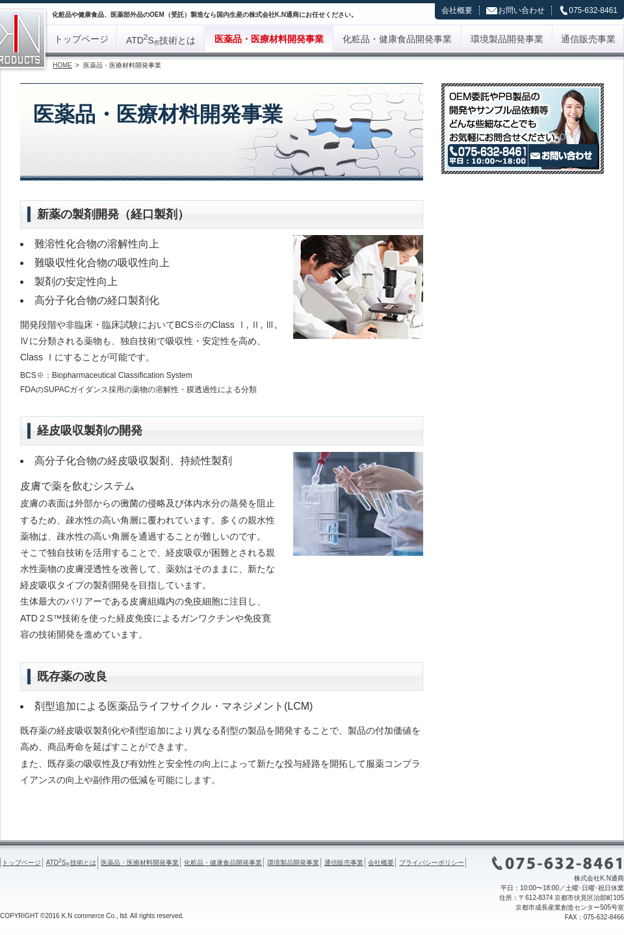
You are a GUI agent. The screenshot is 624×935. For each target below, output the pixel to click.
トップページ (81, 39)
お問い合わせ (521, 10)
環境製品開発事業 (507, 39)
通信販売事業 (588, 39)
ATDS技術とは (161, 39)
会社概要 (457, 10)
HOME (62, 65)
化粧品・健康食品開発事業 (397, 39)
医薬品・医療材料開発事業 (269, 39)
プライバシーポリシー (431, 862)
